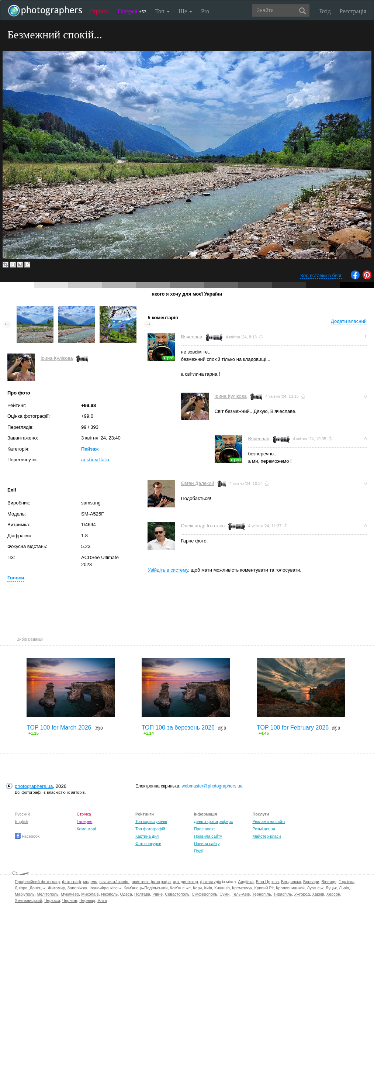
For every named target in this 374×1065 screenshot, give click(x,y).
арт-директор (185, 881)
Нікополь (109, 894)
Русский (22, 814)
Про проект (204, 829)
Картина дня (147, 836)
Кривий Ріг (264, 888)
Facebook (27, 836)
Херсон (333, 894)
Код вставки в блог (321, 275)
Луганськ (315, 888)
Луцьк (331, 888)
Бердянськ (291, 881)
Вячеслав (191, 337)
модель (90, 881)
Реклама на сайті (268, 821)
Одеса (126, 894)
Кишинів (222, 888)
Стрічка (99, 11)
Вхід (325, 11)
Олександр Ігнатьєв (203, 525)
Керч (197, 888)
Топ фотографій (150, 829)
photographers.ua (34, 786)
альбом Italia (95, 459)
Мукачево (70, 894)
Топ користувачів (151, 821)
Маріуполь (24, 894)
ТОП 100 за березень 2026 (178, 727)
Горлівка (346, 881)
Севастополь (177, 894)
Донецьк (37, 888)
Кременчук (242, 888)
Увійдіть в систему (168, 570)
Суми (224, 894)
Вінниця (329, 881)
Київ (208, 888)
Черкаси (52, 900)
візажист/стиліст (114, 881)
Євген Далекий (197, 483)
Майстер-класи (266, 836)
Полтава (142, 894)
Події (199, 851)
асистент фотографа (151, 881)
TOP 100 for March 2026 (59, 727)
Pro (205, 11)
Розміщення (263, 829)
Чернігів (69, 900)
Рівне (157, 894)
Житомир (56, 888)
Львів (344, 888)
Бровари (311, 881)
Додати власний (349, 321)
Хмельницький (28, 900)
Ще (185, 11)
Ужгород (302, 894)
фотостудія (210, 881)
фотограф (71, 881)
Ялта (102, 900)
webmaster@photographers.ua (211, 786)
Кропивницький (290, 888)
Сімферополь (204, 894)
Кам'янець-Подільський (145, 888)
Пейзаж (89, 449)
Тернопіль (261, 894)
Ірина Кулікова (57, 358)
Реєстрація (353, 11)
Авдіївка (246, 881)
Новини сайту (207, 843)
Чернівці (87, 900)
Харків (318, 894)
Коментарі (86, 829)
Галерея (132, 11)
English (21, 821)
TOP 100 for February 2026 (293, 727)
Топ (162, 11)
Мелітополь (48, 894)
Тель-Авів (241, 894)
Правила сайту (208, 836)
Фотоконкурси (148, 843)
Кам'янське (180, 888)
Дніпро (21, 888)
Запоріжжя (77, 888)
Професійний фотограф (37, 881)
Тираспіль (282, 894)
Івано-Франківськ (105, 888)
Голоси (15, 577)
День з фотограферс (213, 821)
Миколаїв (90, 894)
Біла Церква (267, 881)
